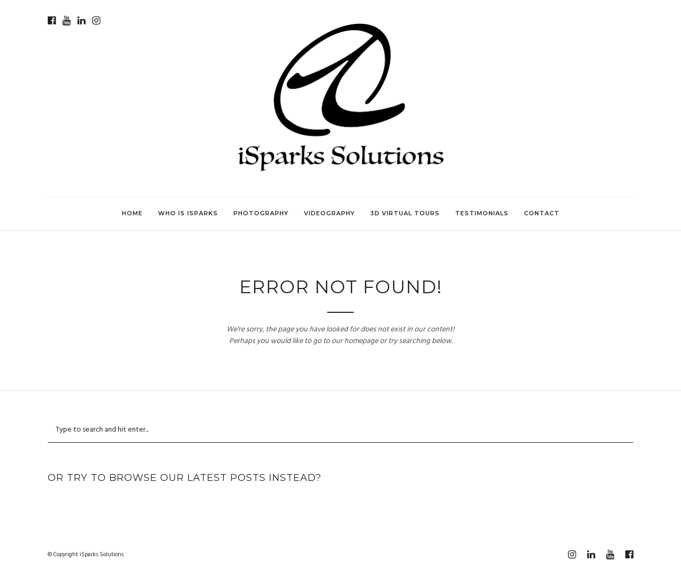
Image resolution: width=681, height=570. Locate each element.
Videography (329, 213)
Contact (542, 213)
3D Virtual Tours (405, 213)
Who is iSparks (188, 213)
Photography (261, 213)
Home (132, 213)
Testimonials (482, 213)
